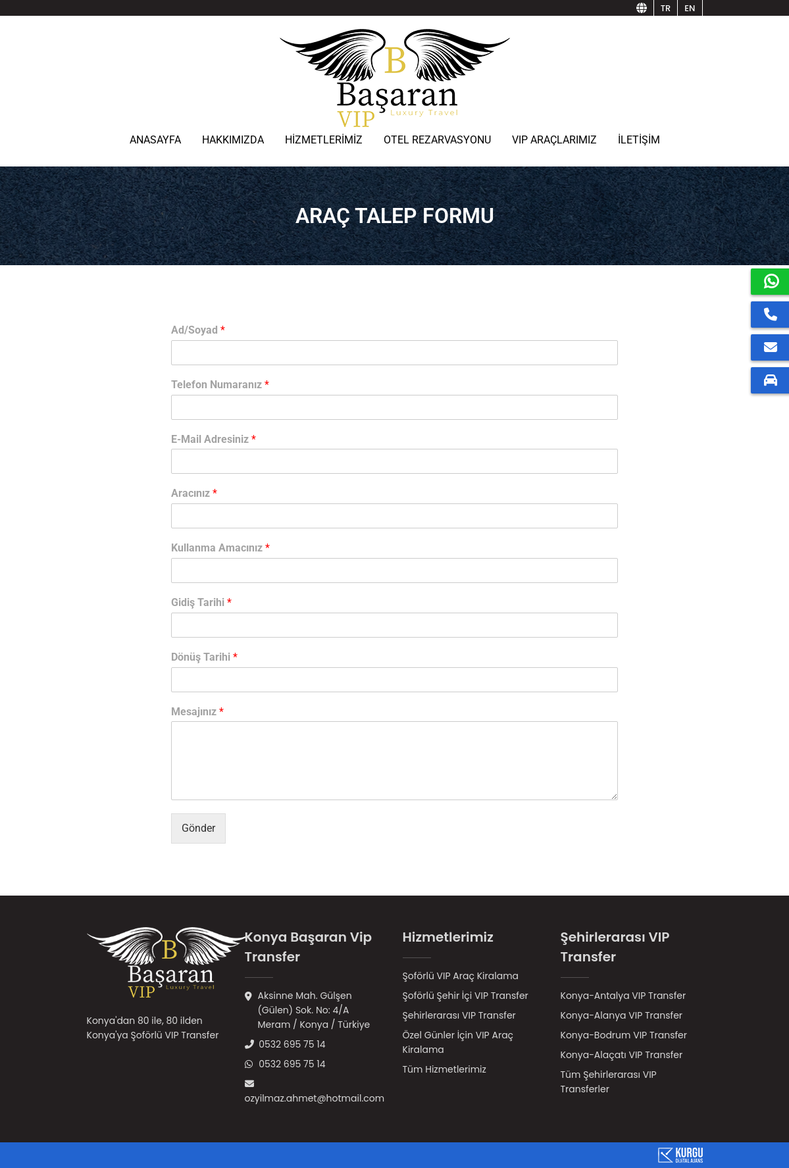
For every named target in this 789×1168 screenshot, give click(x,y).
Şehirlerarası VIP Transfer (459, 1015)
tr (666, 8)
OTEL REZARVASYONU (437, 140)
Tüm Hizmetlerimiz (444, 1069)
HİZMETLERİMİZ (324, 140)
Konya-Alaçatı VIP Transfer (622, 1054)
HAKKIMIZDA (233, 140)
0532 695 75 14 (285, 1044)
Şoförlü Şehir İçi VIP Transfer (465, 995)
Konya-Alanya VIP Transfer (622, 1015)
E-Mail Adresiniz (213, 439)
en (689, 8)
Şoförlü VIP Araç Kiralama (461, 975)
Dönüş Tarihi (204, 657)
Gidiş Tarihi (201, 602)
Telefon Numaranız (220, 384)
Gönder (198, 828)
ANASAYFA (155, 140)
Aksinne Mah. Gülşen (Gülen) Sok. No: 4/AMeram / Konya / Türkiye (307, 1010)
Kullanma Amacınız (220, 548)
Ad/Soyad (198, 330)
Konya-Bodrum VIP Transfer (624, 1035)
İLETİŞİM (639, 140)
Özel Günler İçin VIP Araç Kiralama (458, 1042)
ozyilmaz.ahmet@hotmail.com (315, 1092)
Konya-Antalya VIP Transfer (623, 995)
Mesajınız (197, 711)
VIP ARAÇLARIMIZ (554, 140)
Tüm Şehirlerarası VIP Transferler (609, 1082)
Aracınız (194, 493)
